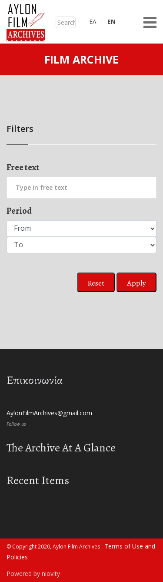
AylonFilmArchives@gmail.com (49, 413)
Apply (136, 283)
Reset (95, 283)
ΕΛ (92, 21)
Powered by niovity (33, 573)
